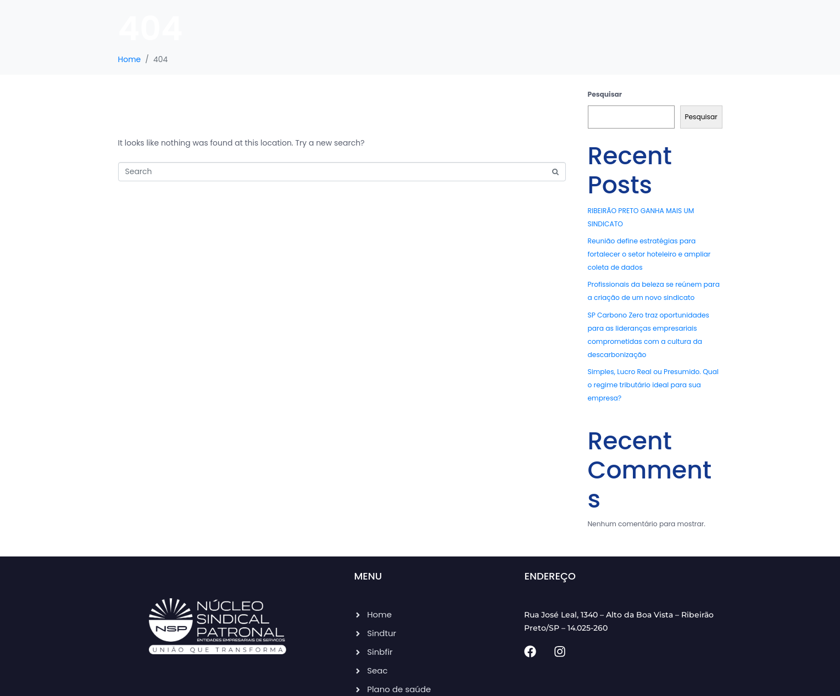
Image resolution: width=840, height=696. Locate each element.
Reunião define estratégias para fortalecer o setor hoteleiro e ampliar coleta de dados (649, 254)
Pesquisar (605, 94)
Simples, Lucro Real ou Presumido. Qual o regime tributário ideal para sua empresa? (653, 385)
